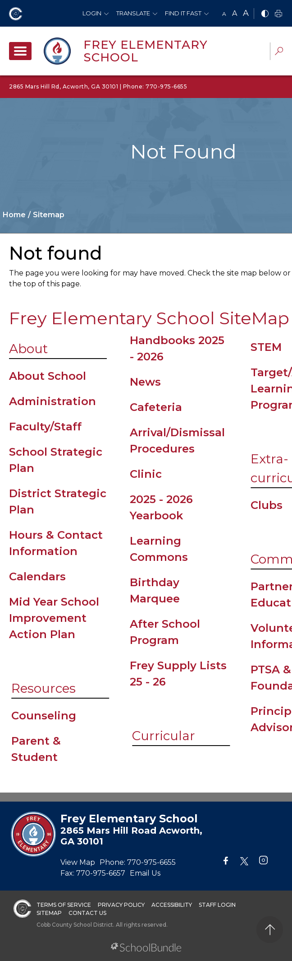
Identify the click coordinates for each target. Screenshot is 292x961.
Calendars (37, 576)
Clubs (267, 505)
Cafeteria (156, 407)
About (28, 348)
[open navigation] (20, 51)
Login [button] (91, 13)
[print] (278, 14)
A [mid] (234, 13)
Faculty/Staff (45, 426)
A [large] (246, 13)
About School (47, 376)
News (145, 381)
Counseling (43, 715)
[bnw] (265, 14)
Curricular (163, 735)
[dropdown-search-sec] (279, 52)
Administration (52, 401)
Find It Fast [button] (183, 13)
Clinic (146, 473)
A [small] (224, 13)
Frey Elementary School (145, 51)
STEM (266, 347)
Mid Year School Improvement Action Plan (54, 618)
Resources (43, 688)
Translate (133, 13)
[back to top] (269, 929)
